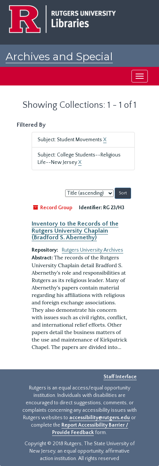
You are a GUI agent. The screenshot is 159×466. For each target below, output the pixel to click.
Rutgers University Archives (92, 250)
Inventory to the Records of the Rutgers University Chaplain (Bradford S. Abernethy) (75, 230)
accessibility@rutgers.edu (99, 418)
